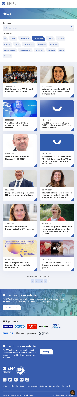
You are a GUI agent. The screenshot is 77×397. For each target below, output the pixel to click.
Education (61, 38)
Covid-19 (50, 38)
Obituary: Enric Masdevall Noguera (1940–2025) (17, 157)
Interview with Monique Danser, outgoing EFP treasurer (19, 227)
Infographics (42, 44)
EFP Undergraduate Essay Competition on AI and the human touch (17, 265)
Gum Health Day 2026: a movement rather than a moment (17, 125)
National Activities (9, 50)
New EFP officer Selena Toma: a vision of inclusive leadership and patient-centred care (57, 195)
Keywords (7, 23)
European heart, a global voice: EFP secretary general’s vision (20, 193)
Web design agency (59, 395)
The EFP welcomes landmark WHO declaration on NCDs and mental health (56, 125)
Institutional (53, 44)
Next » (50, 283)
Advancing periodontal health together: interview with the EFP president (56, 91)
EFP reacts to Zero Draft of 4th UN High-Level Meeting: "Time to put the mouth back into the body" (57, 160)
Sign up (46, 351)
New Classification (25, 50)
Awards (13, 38)
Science (61, 50)
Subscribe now (11, 307)
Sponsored (7, 56)
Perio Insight (39, 50)
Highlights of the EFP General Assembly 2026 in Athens (19, 90)
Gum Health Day (29, 44)
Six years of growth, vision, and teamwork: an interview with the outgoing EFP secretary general (57, 230)
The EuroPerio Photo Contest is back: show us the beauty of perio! (56, 265)
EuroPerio (7, 44)
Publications (51, 50)
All (5, 38)
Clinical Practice (24, 38)
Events (17, 44)
